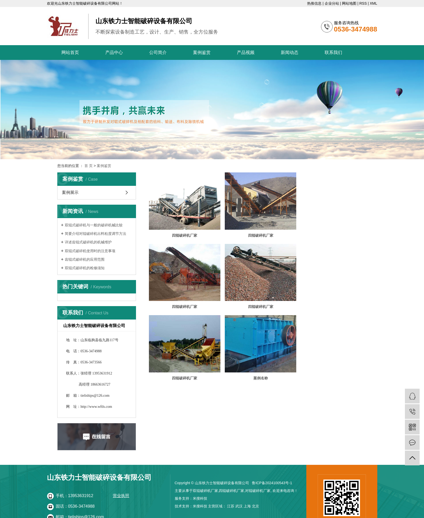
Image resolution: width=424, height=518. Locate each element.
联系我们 (333, 52)
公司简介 (158, 52)
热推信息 (314, 3)
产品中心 (114, 52)
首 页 (88, 166)
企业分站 (332, 3)
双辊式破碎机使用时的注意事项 (90, 251)
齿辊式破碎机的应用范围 (85, 259)
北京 (255, 506)
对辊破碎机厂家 (257, 491)
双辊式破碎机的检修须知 (85, 268)
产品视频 (245, 52)
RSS (363, 3)
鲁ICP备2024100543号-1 (272, 483)
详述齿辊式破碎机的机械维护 (88, 242)
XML (373, 3)
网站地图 (349, 3)
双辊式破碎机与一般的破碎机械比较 (94, 225)
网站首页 (70, 52)
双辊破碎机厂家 (205, 491)
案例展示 (70, 192)
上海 (247, 506)
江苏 (230, 506)
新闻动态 (289, 52)
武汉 (239, 506)
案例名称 (332, 304)
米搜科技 (200, 498)
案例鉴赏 (202, 52)
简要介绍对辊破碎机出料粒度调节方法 (95, 234)
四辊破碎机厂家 (183, 234)
